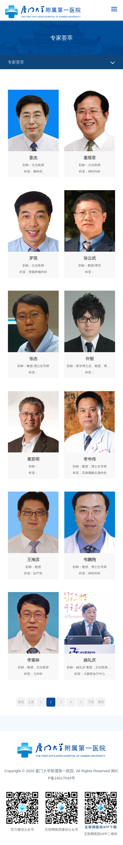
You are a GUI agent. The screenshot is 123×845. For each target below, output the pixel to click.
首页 (21, 702)
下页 (91, 702)
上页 (31, 702)
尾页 (101, 702)
